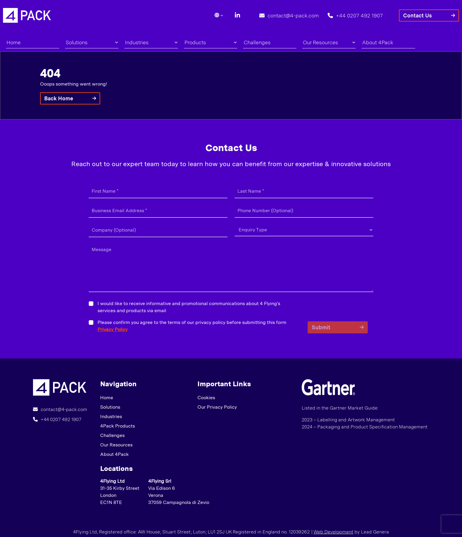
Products (210, 42)
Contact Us (417, 15)
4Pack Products (117, 426)
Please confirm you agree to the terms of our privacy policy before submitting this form (192, 326)
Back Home (58, 98)
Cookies (206, 397)
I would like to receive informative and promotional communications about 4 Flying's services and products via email (189, 307)
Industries (151, 42)
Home (13, 42)
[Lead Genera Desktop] (27, 15)
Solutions (92, 42)
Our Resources (329, 42)
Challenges (257, 42)
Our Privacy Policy (217, 407)
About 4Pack (377, 42)
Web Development (333, 532)
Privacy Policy (113, 329)
